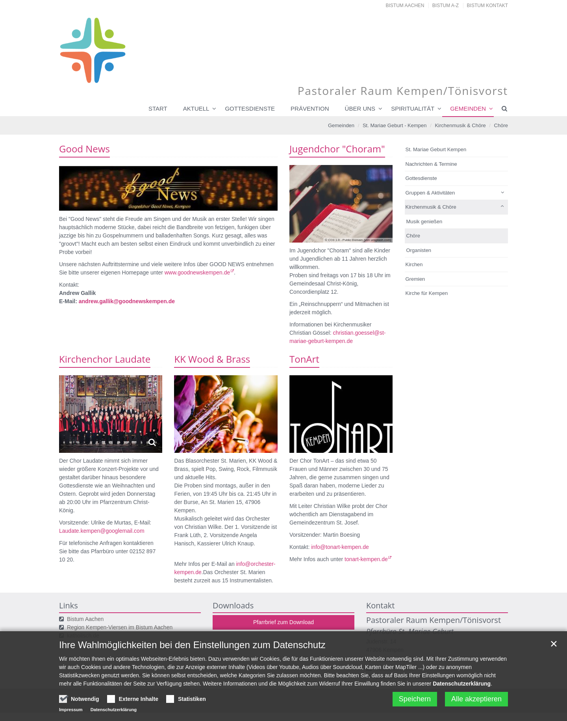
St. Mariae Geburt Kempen (436, 149)
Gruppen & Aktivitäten (430, 193)
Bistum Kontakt (487, 5)
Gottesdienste (250, 108)
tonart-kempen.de (366, 559)
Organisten (419, 250)
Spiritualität (412, 108)
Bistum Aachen (405, 5)
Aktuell (196, 108)
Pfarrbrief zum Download (283, 622)
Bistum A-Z (445, 5)
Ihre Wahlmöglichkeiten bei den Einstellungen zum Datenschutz (192, 649)
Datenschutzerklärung (462, 688)
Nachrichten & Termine (431, 164)
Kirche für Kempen (427, 293)
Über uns (360, 108)
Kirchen (414, 264)
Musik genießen (424, 221)
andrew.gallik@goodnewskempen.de (127, 301)
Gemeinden (468, 108)
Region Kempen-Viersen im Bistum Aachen (119, 627)
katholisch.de (83, 635)
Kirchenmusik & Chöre (460, 125)
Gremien (415, 279)
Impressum (71, 714)
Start (157, 108)
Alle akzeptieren (476, 703)
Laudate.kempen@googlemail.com (102, 531)
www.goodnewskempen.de (197, 272)
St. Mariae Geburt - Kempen (395, 125)
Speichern (415, 703)
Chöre (501, 125)
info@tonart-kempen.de (340, 547)
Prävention (310, 108)
